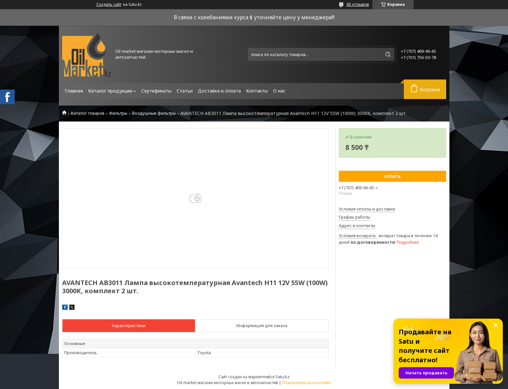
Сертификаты (156, 91)
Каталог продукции (110, 91)
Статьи (185, 91)
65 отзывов (358, 4)
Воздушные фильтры (154, 113)
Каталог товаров (87, 113)
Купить (392, 176)
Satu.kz (282, 377)
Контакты (257, 91)
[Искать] (387, 54)
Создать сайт (108, 4)
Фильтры (118, 113)
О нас (279, 91)
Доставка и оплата (219, 91)
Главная (74, 91)
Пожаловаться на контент (306, 382)
